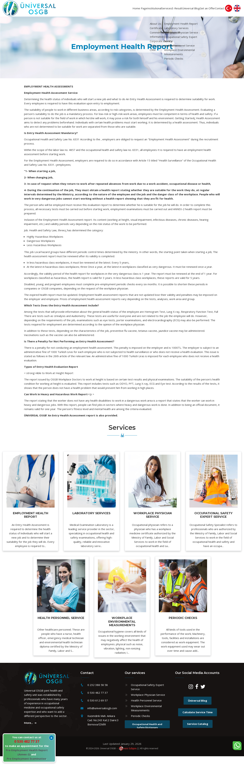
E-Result (156, 10)
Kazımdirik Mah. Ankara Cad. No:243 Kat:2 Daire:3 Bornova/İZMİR (103, 731)
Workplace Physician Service (148, 705)
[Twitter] (202, 698)
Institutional (123, 10)
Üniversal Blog (176, 10)
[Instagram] (191, 698)
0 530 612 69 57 (97, 711)
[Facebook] (196, 698)
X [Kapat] (51, 738)
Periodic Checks (140, 727)
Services (141, 10)
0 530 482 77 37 (97, 703)
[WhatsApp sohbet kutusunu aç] (237, 745)
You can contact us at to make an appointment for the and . (27, 747)
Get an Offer (199, 10)
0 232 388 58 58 (97, 696)
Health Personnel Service (146, 711)
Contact (217, 10)
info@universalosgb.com (102, 719)
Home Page (102, 10)
